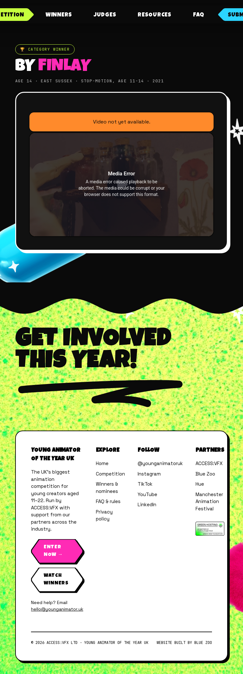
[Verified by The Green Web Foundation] (210, 528)
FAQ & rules (108, 501)
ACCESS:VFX (209, 463)
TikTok (145, 484)
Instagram (149, 474)
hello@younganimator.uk (57, 609)
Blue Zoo (205, 474)
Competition (110, 474)
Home (102, 463)
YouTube (147, 494)
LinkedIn (147, 504)
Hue (200, 484)
